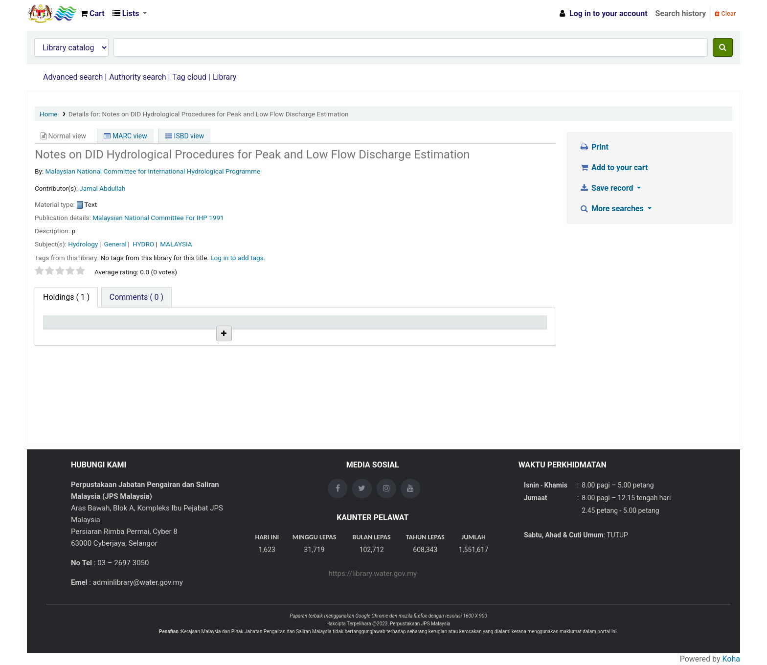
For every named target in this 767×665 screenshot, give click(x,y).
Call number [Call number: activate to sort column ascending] (319, 326)
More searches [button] (613, 208)
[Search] (723, 47)
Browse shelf (347, 348)
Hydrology (83, 244)
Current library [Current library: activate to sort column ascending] (155, 326)
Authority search (137, 77)
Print (594, 147)
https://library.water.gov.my (372, 573)
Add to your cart (614, 167)
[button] (92, 13)
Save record (607, 188)
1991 (216, 218)
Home (49, 114)
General (115, 244)
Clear (725, 13)
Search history (680, 13)
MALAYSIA (176, 244)
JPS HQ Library (156, 348)
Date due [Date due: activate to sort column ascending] (482, 326)
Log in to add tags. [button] (237, 258)
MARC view (125, 136)
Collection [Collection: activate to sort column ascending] (232, 326)
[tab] (136, 297)
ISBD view (184, 136)
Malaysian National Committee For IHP (149, 218)
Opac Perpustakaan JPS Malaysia (51, 13)
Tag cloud (189, 77)
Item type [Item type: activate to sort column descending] (63, 326)
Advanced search (73, 77)
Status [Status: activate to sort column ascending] (395, 326)
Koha (731, 659)
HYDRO (143, 244)
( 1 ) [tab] (66, 297)
